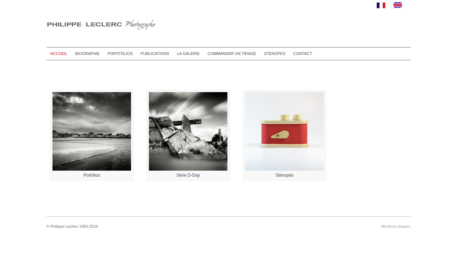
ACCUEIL (58, 53)
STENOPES (274, 53)
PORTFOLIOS (120, 53)
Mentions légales (396, 226)
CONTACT (302, 53)
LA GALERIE (188, 53)
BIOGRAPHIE (87, 53)
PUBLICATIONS (155, 53)
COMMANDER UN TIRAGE (231, 53)
